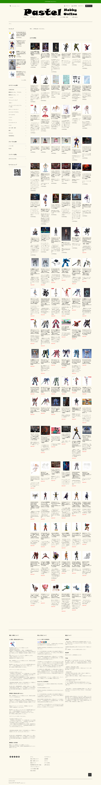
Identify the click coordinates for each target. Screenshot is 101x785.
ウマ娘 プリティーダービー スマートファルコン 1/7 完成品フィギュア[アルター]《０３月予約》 (45, 121)
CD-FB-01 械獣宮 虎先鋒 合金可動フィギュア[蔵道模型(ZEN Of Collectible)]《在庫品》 (35, 53)
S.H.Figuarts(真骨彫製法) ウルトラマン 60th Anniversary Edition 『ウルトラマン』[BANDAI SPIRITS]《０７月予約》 (45, 504)
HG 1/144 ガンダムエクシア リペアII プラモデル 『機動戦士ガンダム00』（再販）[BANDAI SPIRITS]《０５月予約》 (76, 301)
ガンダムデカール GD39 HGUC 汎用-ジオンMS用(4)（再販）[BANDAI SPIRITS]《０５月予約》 (55, 87)
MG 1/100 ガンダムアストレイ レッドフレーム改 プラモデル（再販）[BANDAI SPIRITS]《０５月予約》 (35, 410)
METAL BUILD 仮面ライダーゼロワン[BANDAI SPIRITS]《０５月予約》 (66, 595)
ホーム (24, 17)
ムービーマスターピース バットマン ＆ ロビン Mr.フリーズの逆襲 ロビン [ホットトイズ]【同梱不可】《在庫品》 (86, 176)
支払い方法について (34, 758)
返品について (33, 762)
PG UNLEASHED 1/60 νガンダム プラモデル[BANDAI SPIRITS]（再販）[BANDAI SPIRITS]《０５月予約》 (21, 34)
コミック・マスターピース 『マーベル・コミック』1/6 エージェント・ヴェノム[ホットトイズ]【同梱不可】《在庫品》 (35, 204)
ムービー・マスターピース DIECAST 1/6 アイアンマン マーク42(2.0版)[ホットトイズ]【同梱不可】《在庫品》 (55, 471)
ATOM (34, 770)
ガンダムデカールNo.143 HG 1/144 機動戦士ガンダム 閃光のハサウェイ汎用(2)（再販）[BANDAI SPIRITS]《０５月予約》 (86, 88)
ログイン (82, 5)
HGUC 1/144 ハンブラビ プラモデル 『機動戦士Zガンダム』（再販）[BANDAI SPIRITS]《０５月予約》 (55, 410)
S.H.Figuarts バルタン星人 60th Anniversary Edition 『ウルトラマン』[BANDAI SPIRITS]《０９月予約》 (55, 240)
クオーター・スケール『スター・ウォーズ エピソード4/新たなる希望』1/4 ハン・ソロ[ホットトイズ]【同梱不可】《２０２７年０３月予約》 (35, 437)
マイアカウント (47, 756)
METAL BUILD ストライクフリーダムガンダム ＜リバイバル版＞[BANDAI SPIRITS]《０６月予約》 (21, 73)
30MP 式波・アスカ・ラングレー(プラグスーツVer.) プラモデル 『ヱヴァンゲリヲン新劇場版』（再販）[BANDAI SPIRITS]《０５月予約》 (66, 302)
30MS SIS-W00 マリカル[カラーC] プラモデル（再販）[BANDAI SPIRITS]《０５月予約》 (76, 389)
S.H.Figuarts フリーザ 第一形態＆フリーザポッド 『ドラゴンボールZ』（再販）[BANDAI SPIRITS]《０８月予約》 (55, 564)
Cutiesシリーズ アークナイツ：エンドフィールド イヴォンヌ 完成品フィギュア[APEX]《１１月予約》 (55, 149)
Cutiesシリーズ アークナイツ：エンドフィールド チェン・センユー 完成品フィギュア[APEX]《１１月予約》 (66, 149)
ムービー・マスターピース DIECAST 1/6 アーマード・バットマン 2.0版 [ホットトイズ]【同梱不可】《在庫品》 (66, 436)
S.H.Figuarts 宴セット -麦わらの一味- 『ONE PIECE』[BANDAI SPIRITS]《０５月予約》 (55, 596)
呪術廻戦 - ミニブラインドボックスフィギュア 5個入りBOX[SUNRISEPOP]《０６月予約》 (21, 53)
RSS (31, 770)
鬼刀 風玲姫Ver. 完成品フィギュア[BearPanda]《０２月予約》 (66, 117)
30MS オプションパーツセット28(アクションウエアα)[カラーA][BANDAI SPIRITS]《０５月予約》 (35, 332)
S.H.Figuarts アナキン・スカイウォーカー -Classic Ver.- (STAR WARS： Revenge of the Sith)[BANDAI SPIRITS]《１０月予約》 (35, 88)
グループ (43, 17)
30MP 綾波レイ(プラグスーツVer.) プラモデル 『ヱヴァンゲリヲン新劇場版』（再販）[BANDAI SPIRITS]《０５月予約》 (86, 390)
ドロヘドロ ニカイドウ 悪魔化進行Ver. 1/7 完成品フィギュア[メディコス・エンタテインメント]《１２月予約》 (66, 56)
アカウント (68, 5)
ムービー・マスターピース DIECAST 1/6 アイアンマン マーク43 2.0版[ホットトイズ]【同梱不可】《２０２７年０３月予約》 (66, 174)
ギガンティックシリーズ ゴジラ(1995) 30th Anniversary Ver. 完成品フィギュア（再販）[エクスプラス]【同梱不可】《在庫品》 (45, 439)
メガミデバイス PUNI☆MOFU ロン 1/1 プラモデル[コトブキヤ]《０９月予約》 (76, 114)
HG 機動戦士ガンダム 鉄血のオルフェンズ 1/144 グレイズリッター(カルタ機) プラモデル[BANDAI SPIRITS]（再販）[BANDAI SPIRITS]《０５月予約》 (86, 302)
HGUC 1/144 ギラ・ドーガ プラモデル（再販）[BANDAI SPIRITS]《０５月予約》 (45, 362)
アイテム (88, 5)
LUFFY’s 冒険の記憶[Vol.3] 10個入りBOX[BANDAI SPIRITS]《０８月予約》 (66, 329)
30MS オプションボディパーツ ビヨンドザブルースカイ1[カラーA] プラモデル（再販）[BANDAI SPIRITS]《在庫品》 (35, 301)
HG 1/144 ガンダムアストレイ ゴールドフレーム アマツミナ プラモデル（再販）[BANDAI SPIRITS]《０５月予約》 (86, 332)
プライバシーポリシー (34, 766)
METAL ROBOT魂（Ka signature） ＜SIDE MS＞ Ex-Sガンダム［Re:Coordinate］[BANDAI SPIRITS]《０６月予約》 (86, 438)
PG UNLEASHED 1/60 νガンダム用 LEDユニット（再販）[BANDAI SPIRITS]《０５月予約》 (55, 271)
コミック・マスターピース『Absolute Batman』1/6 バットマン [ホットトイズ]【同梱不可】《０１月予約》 (66, 204)
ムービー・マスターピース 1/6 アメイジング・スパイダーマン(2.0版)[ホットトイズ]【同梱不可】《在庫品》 (66, 474)
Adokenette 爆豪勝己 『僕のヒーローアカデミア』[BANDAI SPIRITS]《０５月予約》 (66, 535)
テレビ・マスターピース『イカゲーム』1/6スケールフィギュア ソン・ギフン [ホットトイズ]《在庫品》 (55, 439)
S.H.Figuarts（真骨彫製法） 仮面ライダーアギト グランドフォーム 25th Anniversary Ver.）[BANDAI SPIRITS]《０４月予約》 (76, 444)
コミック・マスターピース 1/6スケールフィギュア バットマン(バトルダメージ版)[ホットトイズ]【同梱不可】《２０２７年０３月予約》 (76, 174)
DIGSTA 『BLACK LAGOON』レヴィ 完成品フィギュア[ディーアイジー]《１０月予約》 (55, 55)
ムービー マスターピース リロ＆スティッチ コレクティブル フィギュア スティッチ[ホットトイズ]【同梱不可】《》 (86, 410)
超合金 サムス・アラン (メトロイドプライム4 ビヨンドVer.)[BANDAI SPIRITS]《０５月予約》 (86, 535)
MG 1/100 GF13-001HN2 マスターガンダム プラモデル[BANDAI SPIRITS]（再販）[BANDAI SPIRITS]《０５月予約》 (35, 390)
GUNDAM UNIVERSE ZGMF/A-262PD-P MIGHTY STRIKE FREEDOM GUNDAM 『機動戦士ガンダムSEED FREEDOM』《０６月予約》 (35, 506)
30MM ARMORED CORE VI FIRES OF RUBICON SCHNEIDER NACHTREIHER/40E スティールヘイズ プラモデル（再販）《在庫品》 (86, 241)
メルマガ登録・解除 (64, 17)
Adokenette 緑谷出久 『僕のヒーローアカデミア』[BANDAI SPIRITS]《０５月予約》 (55, 535)
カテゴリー (33, 17)
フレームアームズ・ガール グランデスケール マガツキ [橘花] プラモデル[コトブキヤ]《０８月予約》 (86, 117)
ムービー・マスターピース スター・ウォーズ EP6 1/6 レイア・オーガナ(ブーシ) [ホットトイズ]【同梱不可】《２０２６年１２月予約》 (76, 205)
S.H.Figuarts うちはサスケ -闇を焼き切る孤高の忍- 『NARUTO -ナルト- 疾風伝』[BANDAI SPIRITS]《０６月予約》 (86, 504)
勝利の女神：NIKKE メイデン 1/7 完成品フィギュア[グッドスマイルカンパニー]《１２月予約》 (76, 240)
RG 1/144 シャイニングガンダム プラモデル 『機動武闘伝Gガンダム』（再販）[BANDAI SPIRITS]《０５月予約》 (66, 390)
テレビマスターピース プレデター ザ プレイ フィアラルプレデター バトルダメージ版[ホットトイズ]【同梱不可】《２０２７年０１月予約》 (45, 237)
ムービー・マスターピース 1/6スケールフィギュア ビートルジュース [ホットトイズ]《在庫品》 (55, 206)
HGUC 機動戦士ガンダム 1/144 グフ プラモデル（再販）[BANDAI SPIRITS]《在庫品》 (66, 271)
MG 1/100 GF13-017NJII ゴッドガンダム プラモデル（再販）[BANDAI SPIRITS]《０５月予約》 (86, 362)
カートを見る (47, 762)
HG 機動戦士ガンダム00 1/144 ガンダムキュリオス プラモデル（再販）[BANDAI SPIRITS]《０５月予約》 (35, 362)
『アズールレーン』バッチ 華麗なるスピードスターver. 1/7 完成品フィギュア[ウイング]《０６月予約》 (35, 240)
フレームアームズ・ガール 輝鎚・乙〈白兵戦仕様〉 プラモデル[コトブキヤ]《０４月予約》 (35, 596)
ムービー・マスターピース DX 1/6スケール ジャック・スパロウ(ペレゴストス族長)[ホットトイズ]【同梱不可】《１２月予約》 (35, 174)
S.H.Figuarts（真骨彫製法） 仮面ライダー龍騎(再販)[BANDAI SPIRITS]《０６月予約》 (45, 564)
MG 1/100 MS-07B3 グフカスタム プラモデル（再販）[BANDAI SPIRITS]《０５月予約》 (76, 362)
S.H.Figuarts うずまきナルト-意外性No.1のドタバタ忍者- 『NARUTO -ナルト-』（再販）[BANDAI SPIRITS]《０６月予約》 (66, 564)
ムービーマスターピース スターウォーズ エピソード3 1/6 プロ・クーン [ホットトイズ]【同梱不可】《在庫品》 (66, 410)
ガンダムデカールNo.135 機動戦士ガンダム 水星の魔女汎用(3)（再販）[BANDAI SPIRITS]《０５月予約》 (66, 88)
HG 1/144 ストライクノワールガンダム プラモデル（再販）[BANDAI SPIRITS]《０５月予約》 (45, 271)
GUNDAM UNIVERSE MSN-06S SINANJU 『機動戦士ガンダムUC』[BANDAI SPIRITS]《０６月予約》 (35, 564)
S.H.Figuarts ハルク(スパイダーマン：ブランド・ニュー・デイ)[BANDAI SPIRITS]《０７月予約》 (76, 55)
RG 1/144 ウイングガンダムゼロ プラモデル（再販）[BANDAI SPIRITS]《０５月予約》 (45, 410)
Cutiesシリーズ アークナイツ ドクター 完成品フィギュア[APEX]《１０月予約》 (45, 148)
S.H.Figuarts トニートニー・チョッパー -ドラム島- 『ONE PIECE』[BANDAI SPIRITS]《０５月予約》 (45, 596)
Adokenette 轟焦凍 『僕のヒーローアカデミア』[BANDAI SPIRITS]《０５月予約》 (76, 535)
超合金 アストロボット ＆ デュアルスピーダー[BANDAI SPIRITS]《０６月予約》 (76, 596)
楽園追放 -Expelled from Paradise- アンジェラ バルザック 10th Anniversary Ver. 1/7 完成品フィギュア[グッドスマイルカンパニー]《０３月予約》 (45, 177)
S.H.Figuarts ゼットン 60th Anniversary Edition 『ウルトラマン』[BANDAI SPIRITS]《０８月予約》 (55, 504)
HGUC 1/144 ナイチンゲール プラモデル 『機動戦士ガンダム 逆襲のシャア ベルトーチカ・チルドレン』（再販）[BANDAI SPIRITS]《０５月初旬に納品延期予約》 (76, 333)
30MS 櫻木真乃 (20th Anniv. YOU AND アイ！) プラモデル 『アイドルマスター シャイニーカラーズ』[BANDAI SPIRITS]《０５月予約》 (55, 302)
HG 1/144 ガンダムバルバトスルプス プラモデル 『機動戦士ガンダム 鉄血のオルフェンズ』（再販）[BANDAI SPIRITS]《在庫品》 (76, 272)
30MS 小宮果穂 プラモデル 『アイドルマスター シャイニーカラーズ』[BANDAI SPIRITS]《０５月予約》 (35, 118)
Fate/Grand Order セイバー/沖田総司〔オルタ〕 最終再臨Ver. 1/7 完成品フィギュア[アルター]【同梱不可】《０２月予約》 (55, 116)
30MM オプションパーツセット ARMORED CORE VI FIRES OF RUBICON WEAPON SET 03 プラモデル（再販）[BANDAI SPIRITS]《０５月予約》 (76, 88)
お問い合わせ (75, 17)
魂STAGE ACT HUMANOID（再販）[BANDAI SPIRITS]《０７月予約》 (86, 474)
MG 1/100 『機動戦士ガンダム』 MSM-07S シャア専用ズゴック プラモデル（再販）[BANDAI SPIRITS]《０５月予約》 (55, 332)
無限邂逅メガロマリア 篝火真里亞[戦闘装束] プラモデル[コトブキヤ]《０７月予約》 (76, 410)
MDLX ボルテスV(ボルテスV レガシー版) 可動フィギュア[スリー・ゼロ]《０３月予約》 (86, 596)
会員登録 (75, 5)
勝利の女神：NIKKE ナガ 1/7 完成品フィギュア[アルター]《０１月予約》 (45, 210)
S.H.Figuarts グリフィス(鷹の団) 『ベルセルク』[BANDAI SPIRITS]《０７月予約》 (66, 504)
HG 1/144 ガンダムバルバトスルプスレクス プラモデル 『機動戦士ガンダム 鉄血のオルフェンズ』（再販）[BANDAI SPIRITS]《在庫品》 (86, 272)
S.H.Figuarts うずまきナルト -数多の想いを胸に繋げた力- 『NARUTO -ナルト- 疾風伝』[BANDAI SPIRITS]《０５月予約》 (76, 504)
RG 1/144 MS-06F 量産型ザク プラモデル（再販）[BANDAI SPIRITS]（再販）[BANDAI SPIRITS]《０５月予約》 (55, 390)
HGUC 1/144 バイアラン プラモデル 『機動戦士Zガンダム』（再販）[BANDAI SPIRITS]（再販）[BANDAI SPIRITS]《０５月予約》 (66, 363)
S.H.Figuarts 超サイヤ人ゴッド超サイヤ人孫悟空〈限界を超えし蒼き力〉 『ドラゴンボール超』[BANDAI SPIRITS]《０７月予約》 (45, 536)
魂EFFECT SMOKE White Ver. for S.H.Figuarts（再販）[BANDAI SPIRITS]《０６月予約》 (86, 564)
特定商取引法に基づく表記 (35, 764)
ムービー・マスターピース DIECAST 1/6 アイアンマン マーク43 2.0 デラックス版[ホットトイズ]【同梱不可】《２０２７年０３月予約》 (55, 174)
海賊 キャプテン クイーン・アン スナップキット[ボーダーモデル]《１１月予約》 (66, 244)
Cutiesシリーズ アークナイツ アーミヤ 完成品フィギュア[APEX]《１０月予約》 (35, 148)
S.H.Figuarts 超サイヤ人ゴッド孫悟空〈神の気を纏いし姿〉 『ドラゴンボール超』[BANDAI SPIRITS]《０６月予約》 (35, 535)
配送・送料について (34, 760)
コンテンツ (53, 17)
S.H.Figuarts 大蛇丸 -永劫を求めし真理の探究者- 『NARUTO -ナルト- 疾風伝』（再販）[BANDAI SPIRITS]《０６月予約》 (76, 564)
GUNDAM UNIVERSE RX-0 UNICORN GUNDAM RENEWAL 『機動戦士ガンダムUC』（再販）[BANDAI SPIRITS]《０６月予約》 (76, 475)
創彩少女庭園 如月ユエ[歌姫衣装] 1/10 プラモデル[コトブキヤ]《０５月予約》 (86, 206)
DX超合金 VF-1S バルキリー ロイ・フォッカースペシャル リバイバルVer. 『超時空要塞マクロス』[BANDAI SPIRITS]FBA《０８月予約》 (21, 62)
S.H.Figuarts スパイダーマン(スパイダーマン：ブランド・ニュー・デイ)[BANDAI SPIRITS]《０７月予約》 (86, 56)
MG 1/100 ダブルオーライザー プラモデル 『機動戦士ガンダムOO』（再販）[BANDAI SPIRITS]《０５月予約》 (45, 390)
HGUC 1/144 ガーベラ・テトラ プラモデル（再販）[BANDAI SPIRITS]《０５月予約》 (55, 362)
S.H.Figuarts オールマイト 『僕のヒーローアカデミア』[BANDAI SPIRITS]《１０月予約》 (21, 42)
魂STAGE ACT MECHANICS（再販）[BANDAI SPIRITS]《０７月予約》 (45, 474)
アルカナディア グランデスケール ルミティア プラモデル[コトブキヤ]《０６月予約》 (35, 478)
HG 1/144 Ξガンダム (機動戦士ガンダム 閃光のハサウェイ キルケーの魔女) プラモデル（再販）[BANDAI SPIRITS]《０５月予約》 (45, 333)
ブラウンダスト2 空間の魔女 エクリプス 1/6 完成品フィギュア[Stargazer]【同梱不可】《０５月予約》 (45, 56)
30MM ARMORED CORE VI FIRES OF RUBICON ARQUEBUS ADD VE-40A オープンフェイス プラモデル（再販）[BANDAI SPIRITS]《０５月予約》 (45, 302)
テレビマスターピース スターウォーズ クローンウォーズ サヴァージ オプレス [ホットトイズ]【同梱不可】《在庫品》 (86, 149)
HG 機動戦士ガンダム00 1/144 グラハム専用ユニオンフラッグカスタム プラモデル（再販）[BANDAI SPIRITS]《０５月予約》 (35, 272)
